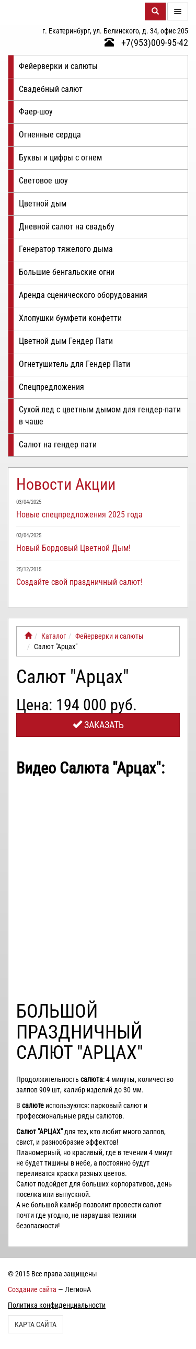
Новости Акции (66, 484)
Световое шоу (43, 181)
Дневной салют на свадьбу (66, 227)
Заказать (98, 724)
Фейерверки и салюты (58, 66)
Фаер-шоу (36, 112)
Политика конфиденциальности (57, 1305)
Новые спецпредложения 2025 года (79, 515)
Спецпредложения (51, 387)
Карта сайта (35, 1324)
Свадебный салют (51, 89)
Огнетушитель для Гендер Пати (74, 364)
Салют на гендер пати (58, 444)
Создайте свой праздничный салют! (79, 582)
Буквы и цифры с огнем (60, 158)
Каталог (53, 636)
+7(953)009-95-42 (146, 42)
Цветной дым (42, 204)
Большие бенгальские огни (66, 272)
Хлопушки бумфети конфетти (70, 318)
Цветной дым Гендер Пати (66, 341)
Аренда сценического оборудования (83, 295)
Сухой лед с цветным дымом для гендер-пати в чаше (100, 415)
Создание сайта (32, 1289)
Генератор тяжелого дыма (66, 249)
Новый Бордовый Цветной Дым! (73, 548)
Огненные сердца (50, 135)
